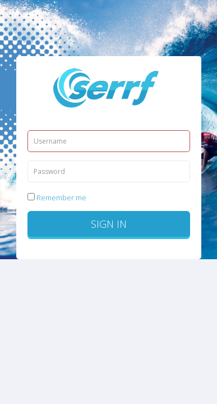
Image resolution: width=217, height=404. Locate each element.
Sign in (109, 224)
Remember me (56, 197)
